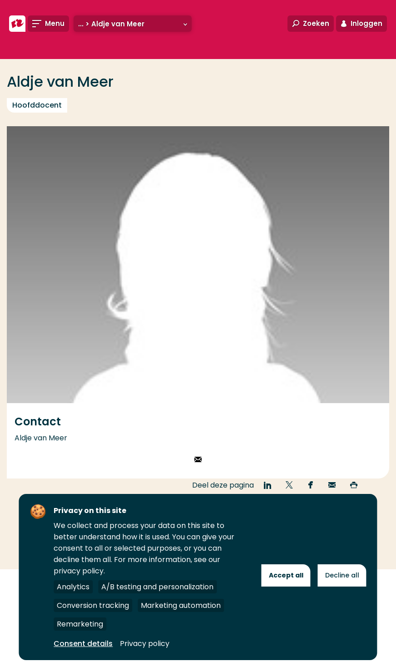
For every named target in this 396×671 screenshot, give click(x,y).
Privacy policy (144, 643)
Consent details (83, 643)
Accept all (286, 575)
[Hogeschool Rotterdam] (17, 23)
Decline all (342, 575)
